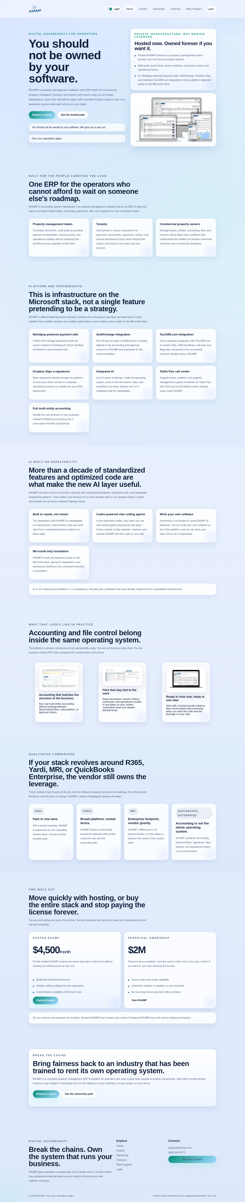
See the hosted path (73, 114)
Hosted (143, 9)
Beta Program (194, 9)
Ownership (159, 9)
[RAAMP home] (35, 8)
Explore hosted (45, 1000)
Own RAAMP (139, 1000)
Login (211, 9)
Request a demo (42, 114)
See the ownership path (79, 1094)
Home (129, 9)
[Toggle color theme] (113, 9)
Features (175, 9)
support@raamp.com (180, 1147)
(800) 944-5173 (176, 1152)
